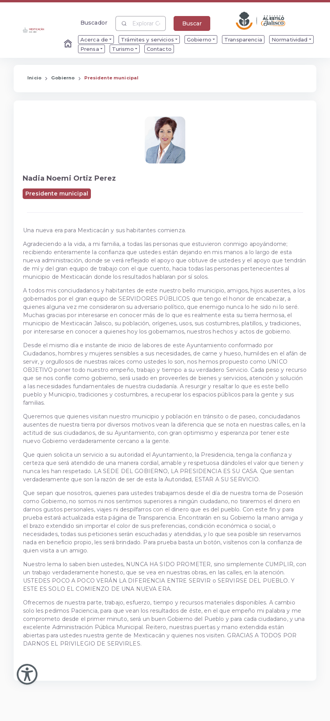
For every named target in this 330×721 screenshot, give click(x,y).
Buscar (192, 23)
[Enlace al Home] (68, 44)
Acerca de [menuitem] (94, 39)
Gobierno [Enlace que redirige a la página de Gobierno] (63, 78)
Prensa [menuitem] (89, 49)
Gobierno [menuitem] (199, 39)
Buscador (93, 22)
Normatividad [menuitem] (289, 39)
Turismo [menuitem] (123, 49)
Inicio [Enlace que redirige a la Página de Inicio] (34, 78)
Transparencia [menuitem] (243, 39)
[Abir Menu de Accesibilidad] (27, 674)
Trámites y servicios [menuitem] (147, 39)
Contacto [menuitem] (159, 49)
